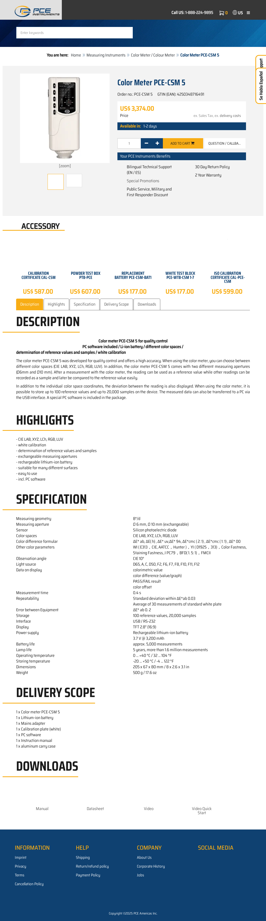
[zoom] (65, 121)
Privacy (20, 866)
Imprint (20, 857)
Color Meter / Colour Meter (153, 55)
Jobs (140, 875)
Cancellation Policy (29, 884)
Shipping (83, 857)
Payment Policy (88, 875)
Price (124, 115)
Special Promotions (143, 181)
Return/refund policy (92, 866)
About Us (144, 857)
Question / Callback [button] (225, 143)
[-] (146, 143)
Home (76, 55)
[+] (157, 143)
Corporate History (151, 866)
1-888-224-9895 (199, 12)
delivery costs (230, 115)
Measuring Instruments (106, 55)
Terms (19, 875)
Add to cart (182, 143)
